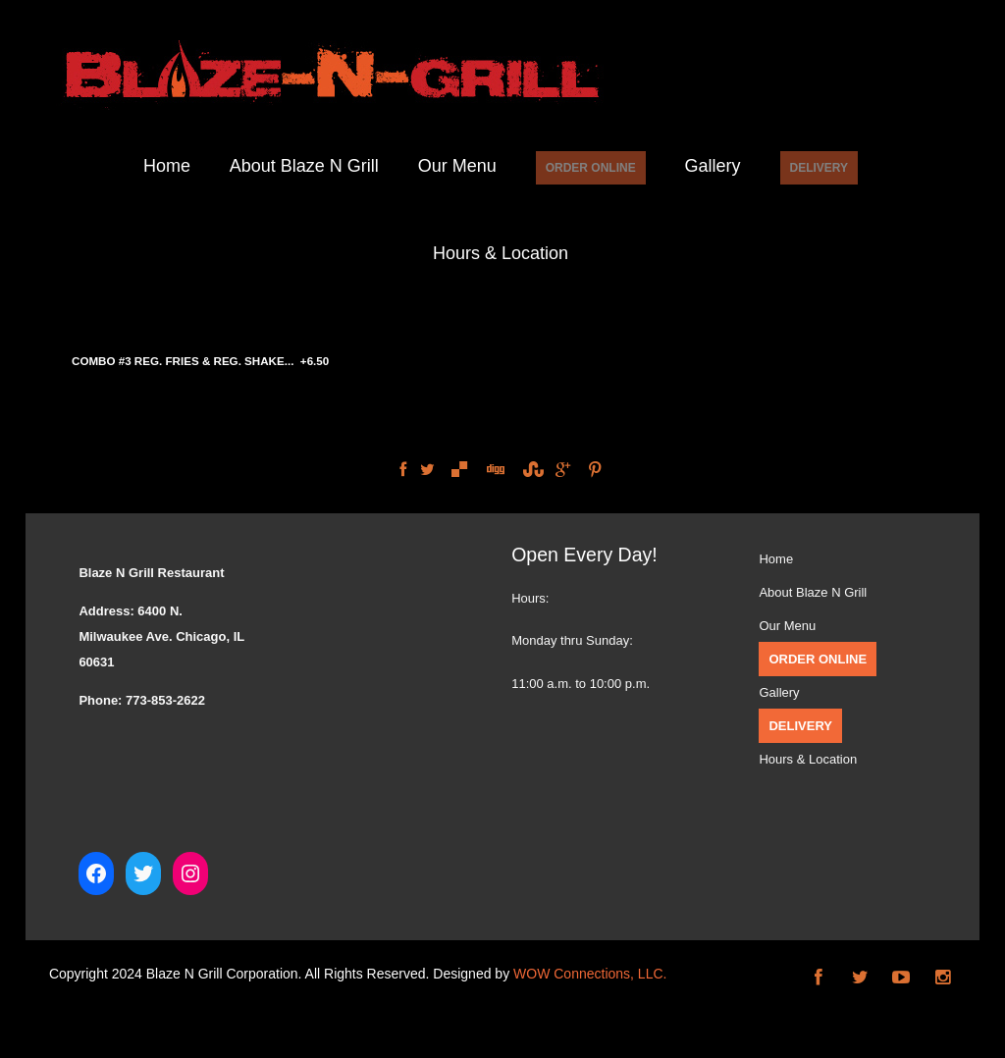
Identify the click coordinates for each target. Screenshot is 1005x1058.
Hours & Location (500, 253)
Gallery (713, 166)
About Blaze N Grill (304, 166)
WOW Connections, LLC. (589, 973)
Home (166, 166)
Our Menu (457, 166)
